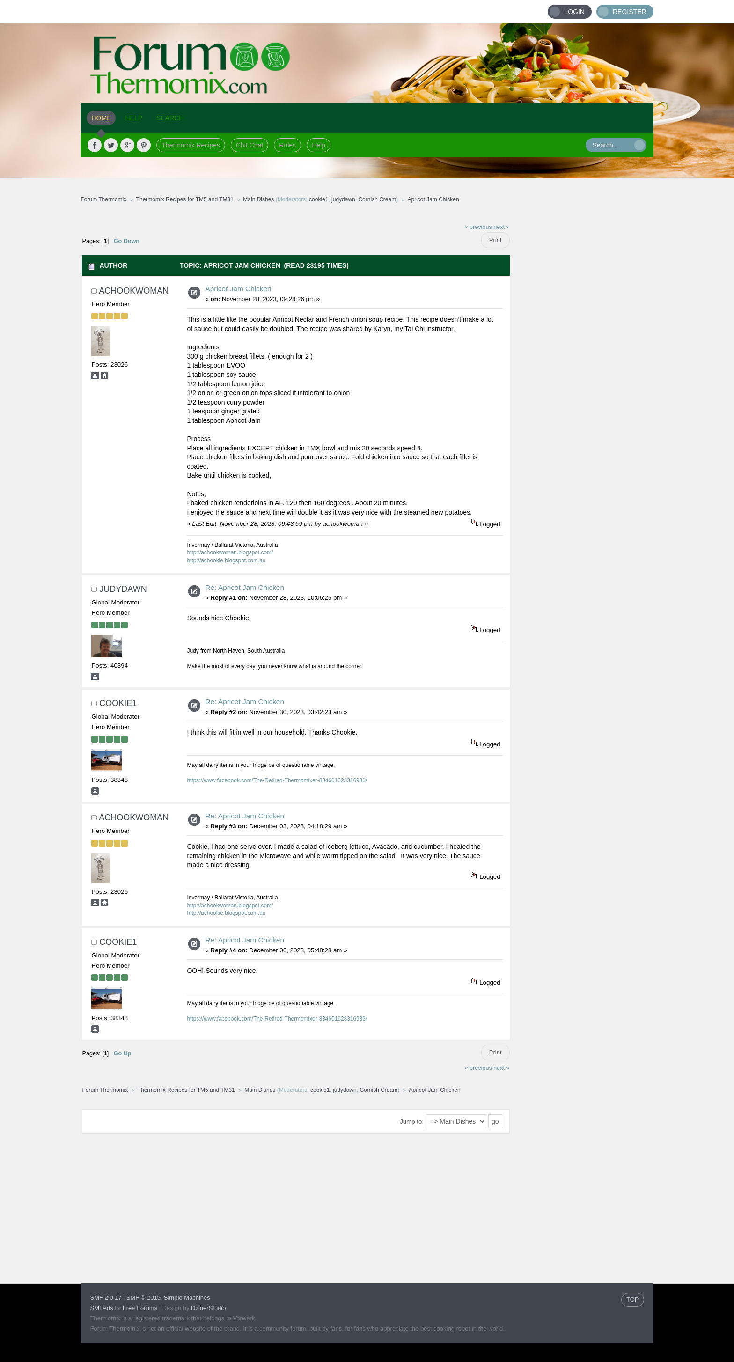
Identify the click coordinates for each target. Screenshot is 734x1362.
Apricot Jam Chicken (238, 289)
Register (629, 11)
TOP (632, 1299)
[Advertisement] (582, 358)
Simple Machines (187, 1297)
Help (318, 145)
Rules (287, 145)
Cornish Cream (377, 199)
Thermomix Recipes (190, 145)
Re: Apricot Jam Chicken (244, 587)
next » (501, 227)
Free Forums (140, 1307)
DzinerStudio (208, 1307)
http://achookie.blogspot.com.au (226, 560)
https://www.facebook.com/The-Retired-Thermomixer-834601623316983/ (277, 780)
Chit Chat (249, 145)
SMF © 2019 (143, 1297)
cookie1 (318, 199)
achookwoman (134, 290)
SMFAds (101, 1307)
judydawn (343, 199)
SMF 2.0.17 (105, 1297)
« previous (478, 227)
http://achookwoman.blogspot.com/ (230, 552)
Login (574, 11)
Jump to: (412, 1121)
